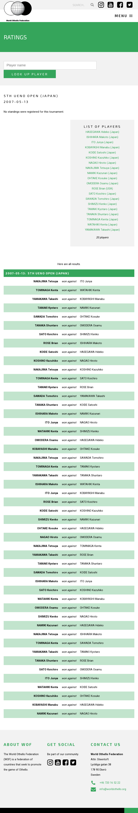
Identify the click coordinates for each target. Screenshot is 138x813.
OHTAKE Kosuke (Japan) (102, 169)
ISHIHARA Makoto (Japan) (102, 128)
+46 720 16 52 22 (105, 774)
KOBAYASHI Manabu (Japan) (102, 138)
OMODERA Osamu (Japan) (102, 174)
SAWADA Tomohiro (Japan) (102, 190)
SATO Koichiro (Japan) (102, 185)
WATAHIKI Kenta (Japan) (102, 215)
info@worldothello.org (108, 780)
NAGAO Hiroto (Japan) (102, 154)
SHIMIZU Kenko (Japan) (102, 195)
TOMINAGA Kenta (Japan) (102, 210)
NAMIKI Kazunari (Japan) (102, 164)
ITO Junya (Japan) (102, 133)
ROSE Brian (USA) (102, 179)
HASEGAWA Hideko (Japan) (102, 123)
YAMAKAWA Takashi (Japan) (102, 221)
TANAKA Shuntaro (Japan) (102, 205)
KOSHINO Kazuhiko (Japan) (102, 149)
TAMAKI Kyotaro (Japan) (102, 200)
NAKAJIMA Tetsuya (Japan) (102, 159)
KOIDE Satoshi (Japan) (102, 143)
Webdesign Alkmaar (26, 806)
